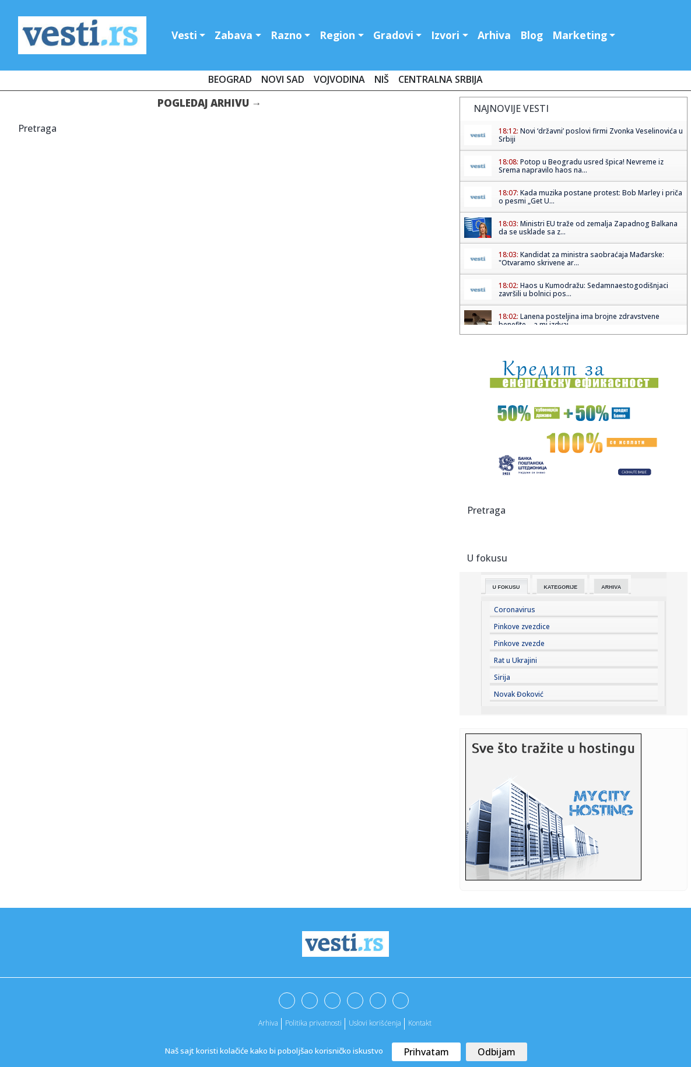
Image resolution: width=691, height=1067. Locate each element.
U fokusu (506, 587)
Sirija (502, 677)
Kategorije (561, 587)
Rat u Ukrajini (515, 660)
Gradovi (393, 35)
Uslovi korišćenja (375, 1023)
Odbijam (496, 1051)
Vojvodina (339, 79)
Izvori (445, 35)
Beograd (230, 79)
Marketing (579, 35)
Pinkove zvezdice (522, 626)
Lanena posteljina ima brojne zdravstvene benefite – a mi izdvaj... (579, 320)
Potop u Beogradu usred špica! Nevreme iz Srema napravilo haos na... (581, 166)
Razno (286, 35)
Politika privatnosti (313, 1023)
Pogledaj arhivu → (209, 103)
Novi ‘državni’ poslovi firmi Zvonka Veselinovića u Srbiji (591, 135)
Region (337, 35)
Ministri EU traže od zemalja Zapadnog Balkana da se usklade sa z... (588, 228)
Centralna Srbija (440, 79)
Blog (531, 35)
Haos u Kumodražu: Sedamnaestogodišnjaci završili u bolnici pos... (583, 289)
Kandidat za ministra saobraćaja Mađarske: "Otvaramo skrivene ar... (581, 259)
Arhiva (494, 35)
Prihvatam (426, 1051)
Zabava (233, 35)
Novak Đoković (518, 694)
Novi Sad (282, 79)
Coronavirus (514, 610)
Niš (381, 79)
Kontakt (420, 1023)
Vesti (184, 35)
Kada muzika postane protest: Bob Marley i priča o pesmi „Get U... (590, 197)
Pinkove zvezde (519, 643)
